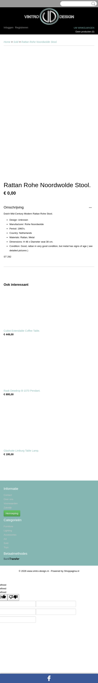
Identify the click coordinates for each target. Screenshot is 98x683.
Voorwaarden (11, 503)
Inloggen (8, 27)
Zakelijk (8, 507)
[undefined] (13, 597)
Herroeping (12, 513)
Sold (15, 41)
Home (7, 41)
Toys (6, 547)
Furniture (8, 526)
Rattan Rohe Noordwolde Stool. (39, 41)
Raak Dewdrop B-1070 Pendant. (22, 390)
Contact (8, 495)
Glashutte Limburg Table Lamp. (21, 450)
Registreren (21, 27)
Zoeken (92, 4)
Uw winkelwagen (84, 28)
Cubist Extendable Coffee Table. (22, 330)
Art (5, 539)
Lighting (8, 530)
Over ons (8, 499)
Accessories (10, 534)
